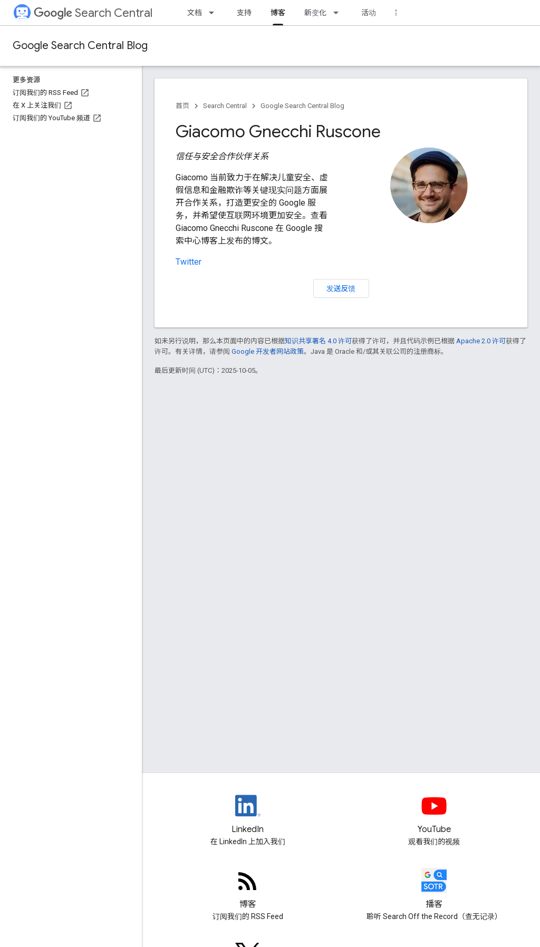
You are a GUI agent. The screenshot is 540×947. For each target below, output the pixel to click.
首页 (182, 106)
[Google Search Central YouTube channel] (434, 814)
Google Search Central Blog (80, 45)
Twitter (188, 262)
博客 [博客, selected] (278, 12)
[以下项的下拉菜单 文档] (214, 12)
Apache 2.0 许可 (481, 341)
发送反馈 (341, 288)
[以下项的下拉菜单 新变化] (339, 12)
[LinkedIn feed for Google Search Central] (248, 814)
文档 (194, 12)
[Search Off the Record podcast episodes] (434, 889)
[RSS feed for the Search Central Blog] (248, 889)
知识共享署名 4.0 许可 (318, 341)
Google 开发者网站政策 (268, 351)
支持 (244, 12)
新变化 (315, 12)
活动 (368, 12)
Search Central (93, 13)
